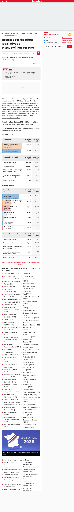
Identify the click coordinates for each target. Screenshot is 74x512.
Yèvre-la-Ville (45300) (10, 364)
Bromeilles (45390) (29, 310)
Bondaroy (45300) (28, 58)
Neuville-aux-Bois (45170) (12, 281)
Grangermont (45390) (30, 395)
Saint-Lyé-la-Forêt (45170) (12, 327)
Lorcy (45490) (8, 367)
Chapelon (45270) (28, 362)
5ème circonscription (9, 36)
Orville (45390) (27, 412)
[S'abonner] (58, 46)
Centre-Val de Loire (26, 33)
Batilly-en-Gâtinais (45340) (12, 405)
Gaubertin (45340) (28, 359)
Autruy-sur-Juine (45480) (11, 355)
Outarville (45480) (9, 322)
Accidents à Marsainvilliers (12, 489)
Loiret (35, 33)
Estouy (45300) (8, 389)
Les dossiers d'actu (50, 43)
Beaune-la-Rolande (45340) (12, 299)
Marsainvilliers (26, 72)
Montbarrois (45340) (29, 337)
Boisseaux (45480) (9, 394)
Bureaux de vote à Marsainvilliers (10, 76)
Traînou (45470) (9, 284)
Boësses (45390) (28, 289)
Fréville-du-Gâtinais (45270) (31, 392)
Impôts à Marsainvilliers (11, 477)
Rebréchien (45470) (10, 317)
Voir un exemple (67, 38)
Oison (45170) (27, 415)
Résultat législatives (11, 33)
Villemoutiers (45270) (10, 397)
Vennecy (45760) (9, 297)
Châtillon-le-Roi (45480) (30, 344)
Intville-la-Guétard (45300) (31, 397)
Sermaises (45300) (10, 304)
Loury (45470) (8, 289)
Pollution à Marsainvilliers (31, 467)
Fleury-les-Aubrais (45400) (12, 274)
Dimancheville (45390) (30, 424)
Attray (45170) (27, 384)
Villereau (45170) (28, 274)
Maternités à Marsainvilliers (12, 469)
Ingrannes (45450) (9, 377)
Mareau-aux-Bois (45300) (12, 374)
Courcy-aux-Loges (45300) (12, 402)
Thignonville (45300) (29, 283)
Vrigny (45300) (8, 352)
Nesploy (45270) (28, 291)
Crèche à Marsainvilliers (11, 472)
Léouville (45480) (28, 427)
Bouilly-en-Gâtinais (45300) (31, 325)
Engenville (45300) (8, 60)
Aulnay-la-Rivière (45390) (12, 392)
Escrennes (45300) (10, 357)
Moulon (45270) (28, 387)
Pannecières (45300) (29, 417)
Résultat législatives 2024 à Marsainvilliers (12, 73)
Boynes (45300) (9, 325)
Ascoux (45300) (8, 344)
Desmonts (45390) (29, 404)
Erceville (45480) (28, 339)
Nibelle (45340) (8, 330)
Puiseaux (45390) (9, 286)
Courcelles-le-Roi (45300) (31, 318)
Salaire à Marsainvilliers (11, 475)
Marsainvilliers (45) (9, 462)
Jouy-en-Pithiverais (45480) (31, 350)
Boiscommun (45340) (11, 337)
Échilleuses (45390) (29, 286)
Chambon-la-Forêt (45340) (12, 347)
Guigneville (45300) (10, 379)
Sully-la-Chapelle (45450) (11, 399)
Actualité (47, 38)
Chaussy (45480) (28, 347)
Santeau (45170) (28, 276)
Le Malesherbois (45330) (11, 279)
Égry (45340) (27, 294)
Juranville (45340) (9, 407)
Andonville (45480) (29, 357)
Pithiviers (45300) (9, 276)
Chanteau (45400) (9, 307)
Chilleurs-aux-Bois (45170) (12, 294)
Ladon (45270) (8, 320)
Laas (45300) (27, 370)
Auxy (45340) (8, 349)
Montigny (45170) (28, 367)
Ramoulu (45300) (15, 58)
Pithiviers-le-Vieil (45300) (12, 302)
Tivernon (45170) (28, 342)
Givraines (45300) (9, 410)
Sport (46, 40)
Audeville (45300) (28, 389)
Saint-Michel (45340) (29, 410)
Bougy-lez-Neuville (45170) (31, 407)
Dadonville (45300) (10, 292)
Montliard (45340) (28, 372)
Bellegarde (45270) (10, 314)
